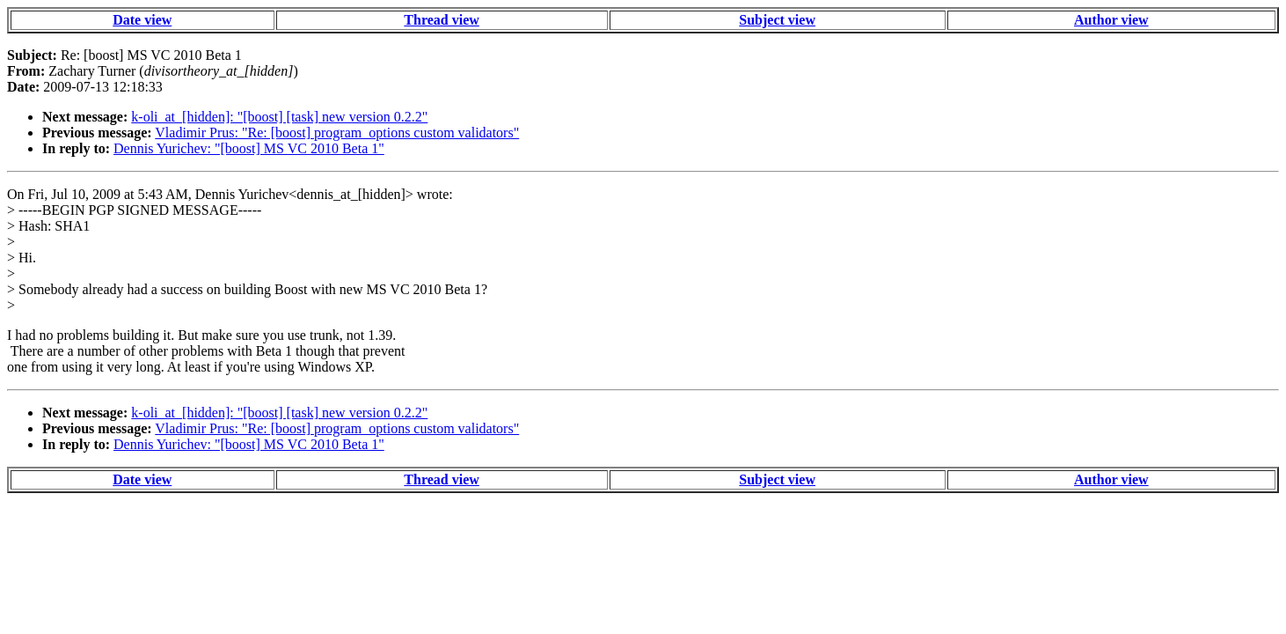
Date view (142, 19)
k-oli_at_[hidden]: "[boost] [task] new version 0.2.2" (279, 116)
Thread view (441, 19)
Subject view (777, 19)
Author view (1111, 19)
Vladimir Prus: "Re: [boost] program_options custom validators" (337, 132)
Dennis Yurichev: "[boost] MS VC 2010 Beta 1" (248, 148)
